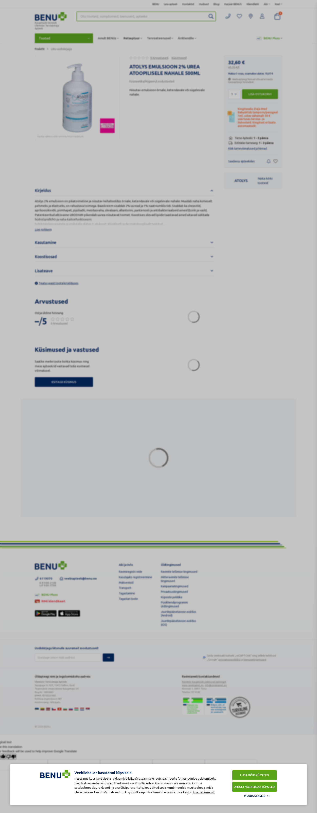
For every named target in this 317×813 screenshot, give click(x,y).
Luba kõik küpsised (254, 775)
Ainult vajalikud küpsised (254, 787)
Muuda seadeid (254, 795)
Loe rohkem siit (204, 792)
